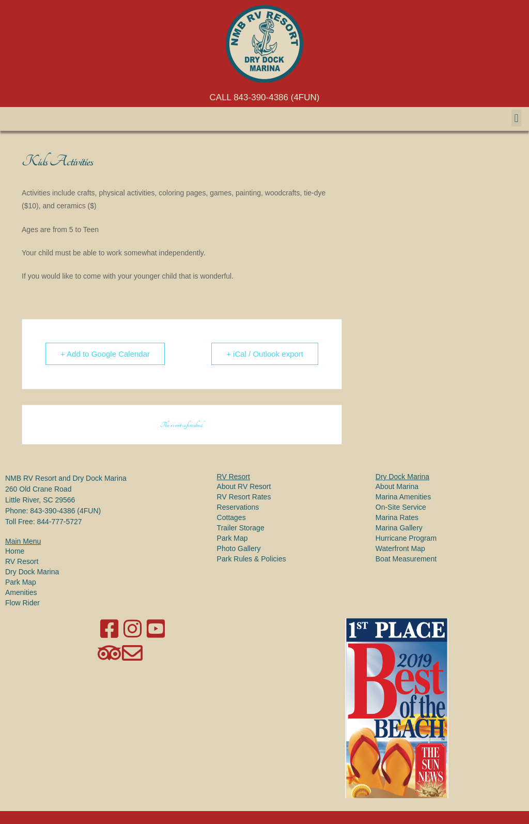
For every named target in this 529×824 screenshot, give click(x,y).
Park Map (20, 582)
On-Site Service (401, 507)
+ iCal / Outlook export (264, 353)
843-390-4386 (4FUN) (65, 511)
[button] (516, 118)
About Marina (397, 486)
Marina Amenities (403, 497)
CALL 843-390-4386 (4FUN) (265, 97)
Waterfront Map (400, 548)
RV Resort (21, 561)
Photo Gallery (239, 548)
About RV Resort (244, 486)
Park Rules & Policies (251, 559)
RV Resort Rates (244, 497)
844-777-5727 (59, 521)
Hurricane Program (406, 538)
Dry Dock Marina (32, 572)
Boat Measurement (406, 559)
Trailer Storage (240, 528)
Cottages (231, 517)
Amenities (21, 592)
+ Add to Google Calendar (105, 353)
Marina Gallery (399, 528)
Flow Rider (22, 603)
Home (14, 551)
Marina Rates (397, 517)
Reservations (238, 507)
